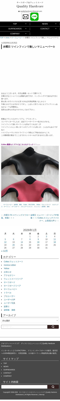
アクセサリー (9, 275)
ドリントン (37, 206)
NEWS (45, 24)
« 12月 (4, 251)
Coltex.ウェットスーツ (13, 262)
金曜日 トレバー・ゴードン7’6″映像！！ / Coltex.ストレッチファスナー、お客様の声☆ (44, 218)
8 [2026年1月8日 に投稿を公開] (30, 239)
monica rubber (10, 265)
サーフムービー (8, 204)
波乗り (6, 306)
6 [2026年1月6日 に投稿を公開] (13, 239)
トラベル (7, 293)
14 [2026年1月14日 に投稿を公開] (22, 242)
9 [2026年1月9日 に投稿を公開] (38, 239)
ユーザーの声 (9, 300)
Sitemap (41, 394)
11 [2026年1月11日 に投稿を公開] (55, 239)
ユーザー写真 (9, 303)
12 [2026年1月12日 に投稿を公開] (5, 242)
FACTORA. (31, 204)
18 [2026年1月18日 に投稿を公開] (55, 242)
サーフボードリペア (12, 286)
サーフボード (15, 206)
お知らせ (7, 272)
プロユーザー (9, 296)
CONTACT (44, 29)
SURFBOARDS (14, 29)
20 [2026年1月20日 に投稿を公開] (13, 245)
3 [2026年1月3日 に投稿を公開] (46, 236)
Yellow (38, 204)
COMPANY (15, 34)
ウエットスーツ (46, 204)
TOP (15, 24)
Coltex (25, 204)
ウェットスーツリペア (13, 279)
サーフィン (7, 206)
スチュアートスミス (26, 206)
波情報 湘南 (18, 204)
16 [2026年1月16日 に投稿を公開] (38, 242)
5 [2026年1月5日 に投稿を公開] (5, 239)
